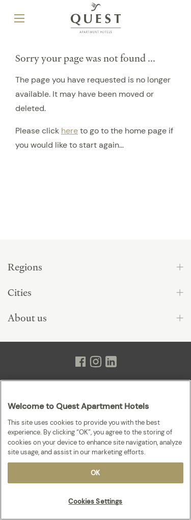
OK (95, 473)
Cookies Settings (95, 501)
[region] (95, 450)
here (69, 130)
